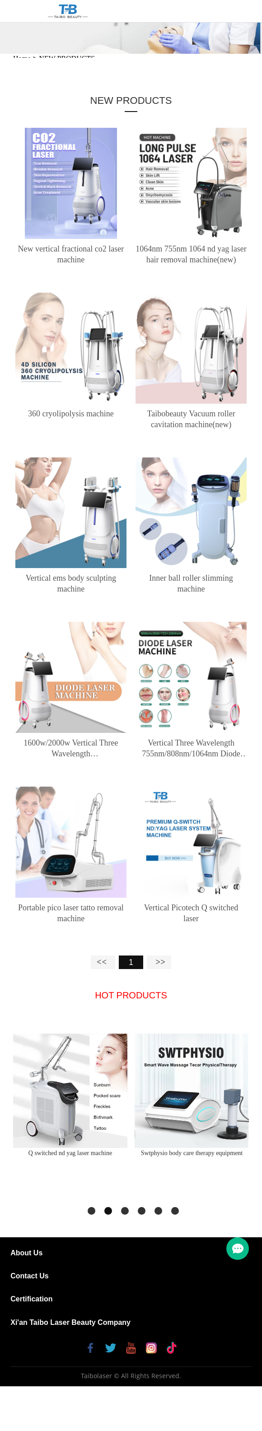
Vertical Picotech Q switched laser (191, 913)
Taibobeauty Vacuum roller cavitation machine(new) (191, 419)
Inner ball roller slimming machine (191, 583)
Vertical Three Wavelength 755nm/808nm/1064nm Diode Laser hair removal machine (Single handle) (191, 748)
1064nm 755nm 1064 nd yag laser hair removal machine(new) (191, 254)
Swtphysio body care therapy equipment (192, 1153)
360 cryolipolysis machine (71, 413)
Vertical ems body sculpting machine (71, 583)
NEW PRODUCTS (131, 100)
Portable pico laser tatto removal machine (71, 913)
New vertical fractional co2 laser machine (71, 254)
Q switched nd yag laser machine (70, 1153)
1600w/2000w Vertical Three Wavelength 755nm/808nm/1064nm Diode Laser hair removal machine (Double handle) (71, 748)
